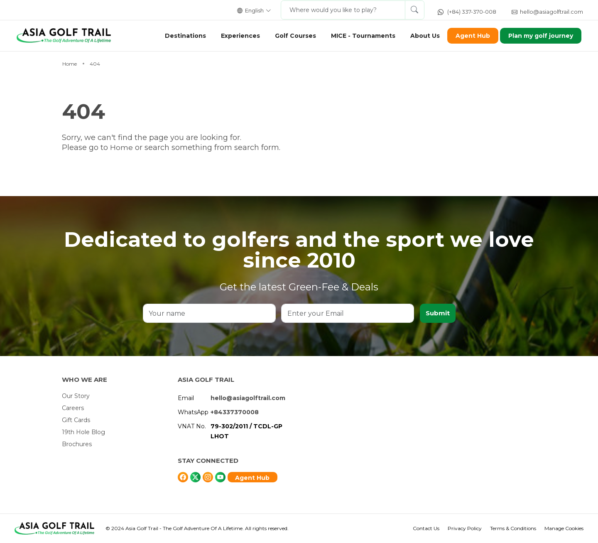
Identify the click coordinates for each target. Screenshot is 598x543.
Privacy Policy (465, 528)
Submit (437, 313)
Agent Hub (469, 35)
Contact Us (426, 528)
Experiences (236, 35)
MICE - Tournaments (359, 35)
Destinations (181, 35)
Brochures (77, 444)
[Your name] (209, 313)
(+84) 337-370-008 (467, 11)
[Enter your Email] (347, 313)
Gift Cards (76, 420)
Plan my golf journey (537, 35)
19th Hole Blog (83, 432)
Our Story (76, 396)
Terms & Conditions (513, 528)
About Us (421, 35)
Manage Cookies (563, 528)
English (254, 10)
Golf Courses (291, 35)
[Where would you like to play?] (343, 10)
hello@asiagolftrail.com (547, 11)
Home (122, 147)
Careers (73, 408)
